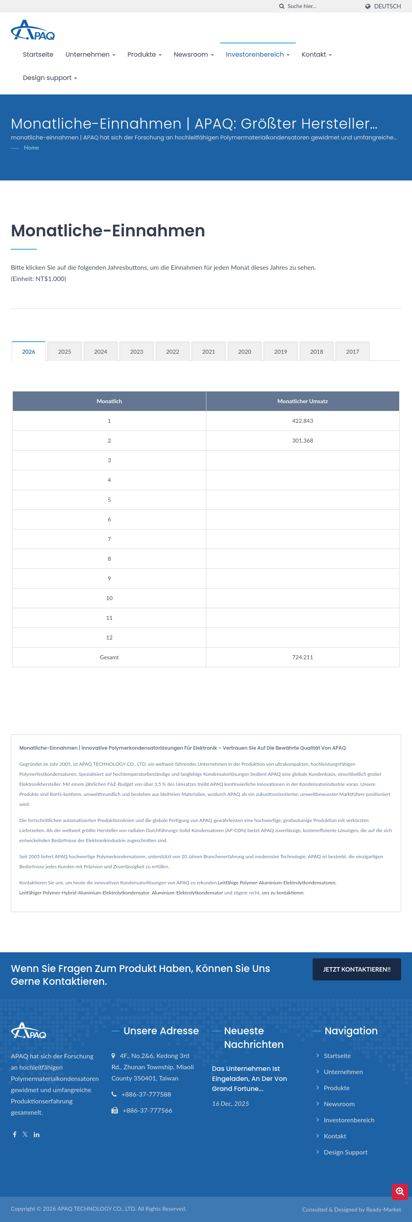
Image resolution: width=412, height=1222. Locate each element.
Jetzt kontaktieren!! (357, 969)
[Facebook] (14, 1134)
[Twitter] (25, 1134)
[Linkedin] (36, 1134)
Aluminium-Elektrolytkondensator (187, 893)
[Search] (323, 6)
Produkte (145, 54)
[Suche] (282, 6)
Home (31, 147)
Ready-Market (383, 1209)
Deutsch (387, 6)
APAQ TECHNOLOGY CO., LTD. (96, 1208)
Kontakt (317, 54)
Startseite (38, 54)
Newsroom (194, 54)
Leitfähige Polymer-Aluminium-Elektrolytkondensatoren (277, 883)
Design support (50, 77)
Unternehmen (90, 54)
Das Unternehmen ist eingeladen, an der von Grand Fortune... (249, 1078)
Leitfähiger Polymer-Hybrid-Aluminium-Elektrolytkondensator (84, 893)
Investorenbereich (258, 54)
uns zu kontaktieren (282, 893)
